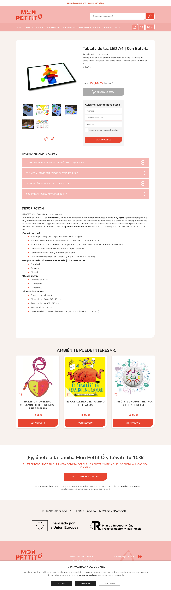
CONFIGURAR (109, 583)
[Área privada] (135, 27)
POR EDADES (53, 27)
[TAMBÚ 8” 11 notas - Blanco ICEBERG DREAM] (133, 392)
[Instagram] (140, 556)
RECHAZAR (85, 583)
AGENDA (107, 27)
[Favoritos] (142, 27)
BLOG (118, 27)
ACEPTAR (61, 583)
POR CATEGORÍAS (34, 27)
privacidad (113, 130)
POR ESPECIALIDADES (89, 27)
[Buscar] (150, 16)
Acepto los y (103, 130)
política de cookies (87, 575)
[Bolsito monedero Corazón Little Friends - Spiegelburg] (37, 392)
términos (103, 130)
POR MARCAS (69, 27)
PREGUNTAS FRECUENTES (82, 556)
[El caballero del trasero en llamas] (85, 392)
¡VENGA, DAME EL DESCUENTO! (85, 476)
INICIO (19, 27)
